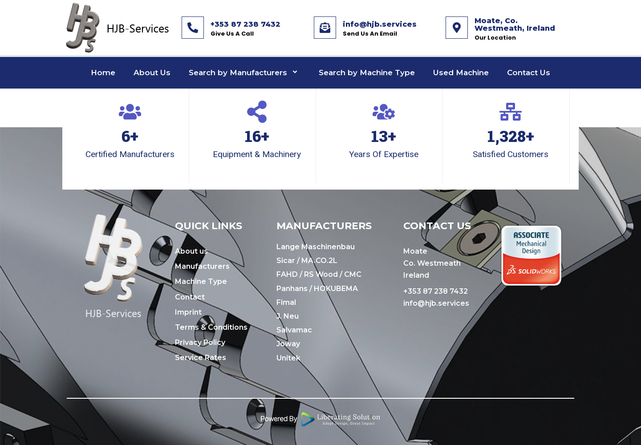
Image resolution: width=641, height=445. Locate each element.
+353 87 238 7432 (245, 24)
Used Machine (461, 72)
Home (103, 72)
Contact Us (528, 72)
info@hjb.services (380, 24)
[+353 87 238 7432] (193, 27)
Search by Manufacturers (244, 72)
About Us (152, 72)
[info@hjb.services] (325, 27)
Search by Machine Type (367, 72)
